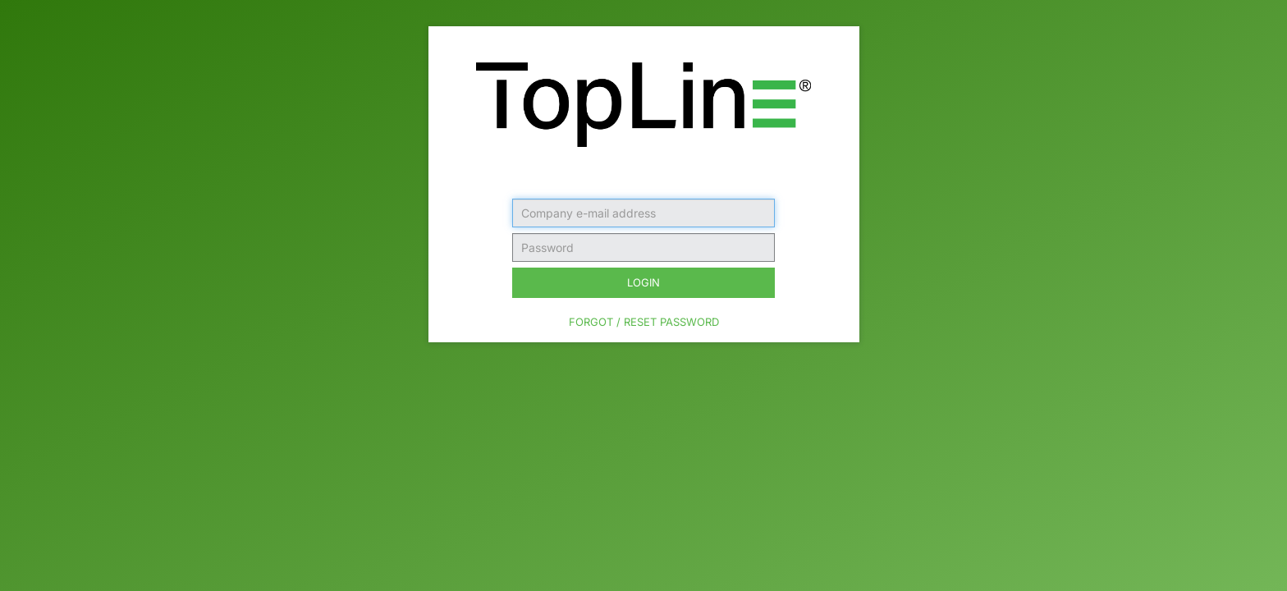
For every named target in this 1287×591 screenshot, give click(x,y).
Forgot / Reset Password (644, 321)
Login (643, 282)
